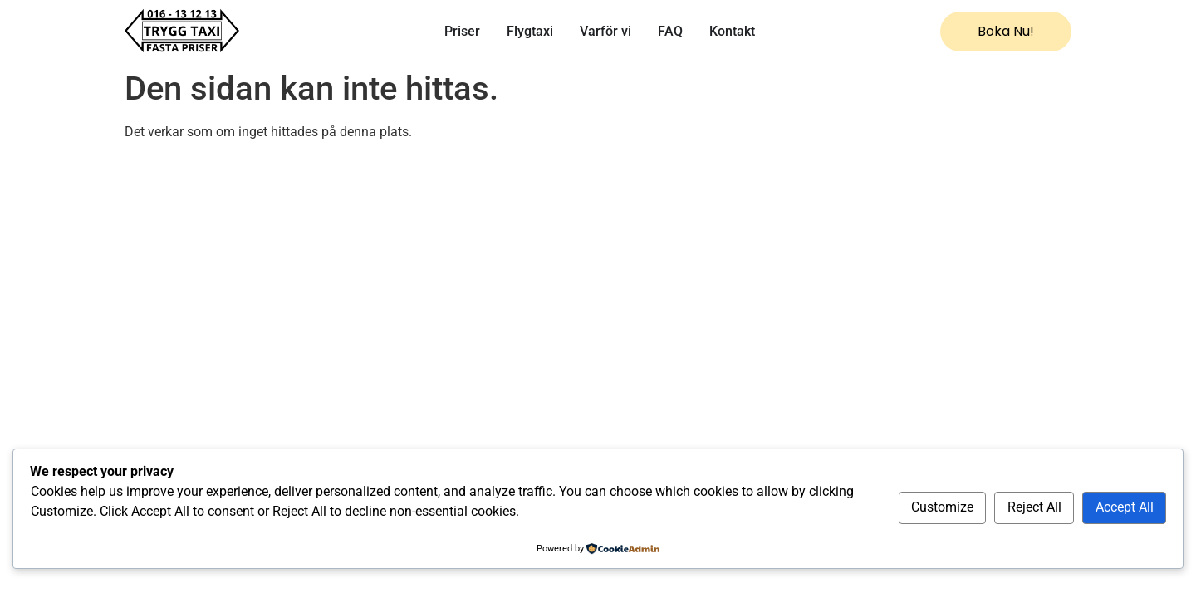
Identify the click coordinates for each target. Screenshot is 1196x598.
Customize (942, 507)
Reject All (1034, 507)
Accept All (1125, 507)
